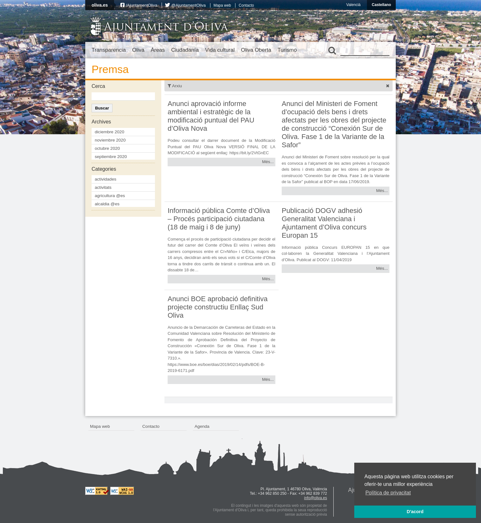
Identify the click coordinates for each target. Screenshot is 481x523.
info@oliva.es (315, 498)
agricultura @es (110, 195)
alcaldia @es (107, 204)
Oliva (138, 50)
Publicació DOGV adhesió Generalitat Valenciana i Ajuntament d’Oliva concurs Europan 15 (324, 223)
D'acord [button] (415, 511)
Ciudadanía (185, 50)
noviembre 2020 (110, 140)
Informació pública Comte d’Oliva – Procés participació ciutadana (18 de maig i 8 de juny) (219, 219)
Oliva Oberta (256, 50)
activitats (103, 187)
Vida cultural (219, 50)
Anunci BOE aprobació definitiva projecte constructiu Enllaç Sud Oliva (218, 307)
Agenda (202, 426)
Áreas (158, 50)
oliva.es (100, 5)
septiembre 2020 (111, 156)
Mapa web (222, 5)
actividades (105, 179)
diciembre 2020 (109, 131)
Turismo (287, 50)
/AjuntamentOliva (141, 5)
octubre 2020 (107, 148)
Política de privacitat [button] (388, 492)
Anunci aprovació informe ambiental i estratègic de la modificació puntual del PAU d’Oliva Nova (211, 116)
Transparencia (109, 50)
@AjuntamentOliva (188, 5)
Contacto (246, 5)
